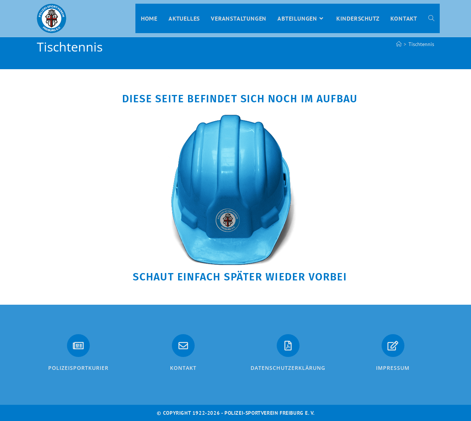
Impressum (393, 367)
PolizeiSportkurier (78, 367)
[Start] (398, 44)
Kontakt (183, 367)
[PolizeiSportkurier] (78, 345)
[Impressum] (393, 345)
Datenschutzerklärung (288, 367)
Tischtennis (421, 44)
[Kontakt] (183, 345)
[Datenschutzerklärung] (288, 345)
